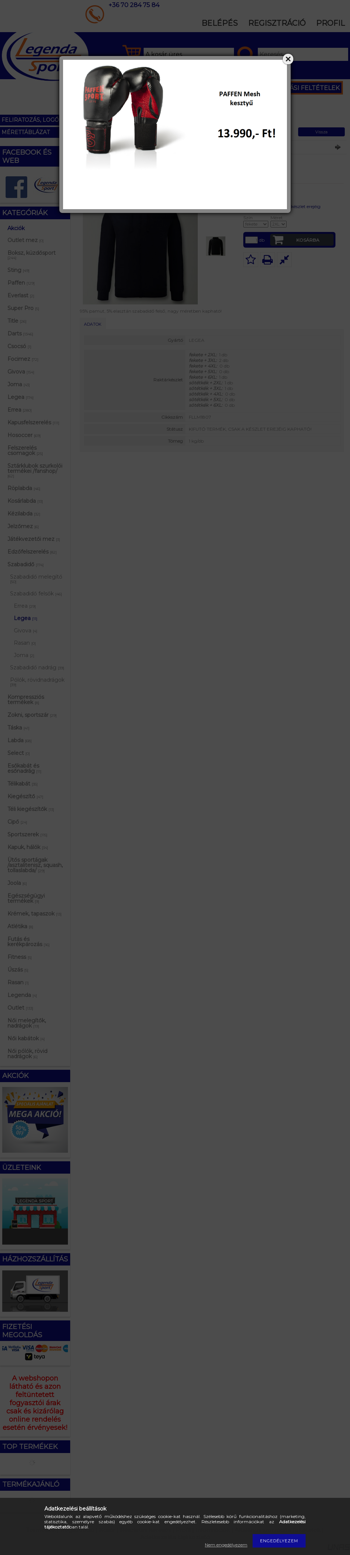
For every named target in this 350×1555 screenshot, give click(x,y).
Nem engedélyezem (226, 1545)
